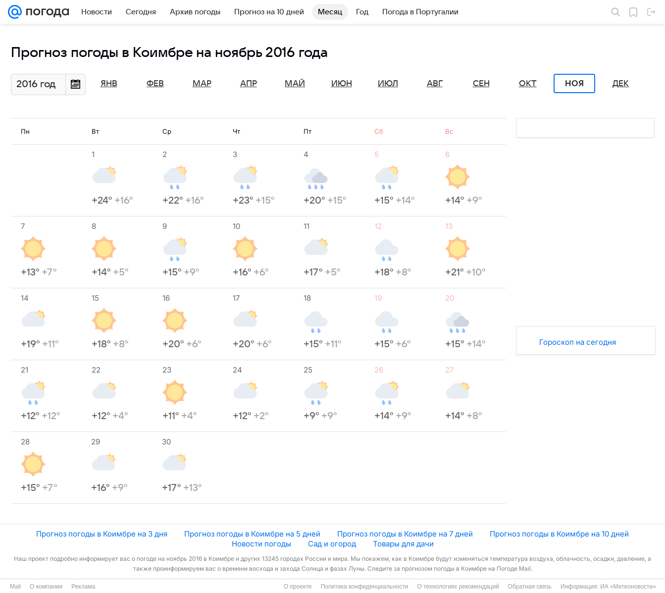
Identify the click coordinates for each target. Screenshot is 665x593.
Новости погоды (261, 543)
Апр (248, 83)
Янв (109, 83)
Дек (621, 83)
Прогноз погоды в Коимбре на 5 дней (252, 534)
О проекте (298, 586)
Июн (341, 83)
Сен (481, 83)
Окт (528, 83)
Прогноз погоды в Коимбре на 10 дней (559, 534)
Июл (388, 83)
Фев (155, 83)
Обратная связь (530, 586)
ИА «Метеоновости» (628, 586)
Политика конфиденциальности (364, 586)
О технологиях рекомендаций (458, 586)
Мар (202, 83)
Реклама (83, 586)
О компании (46, 586)
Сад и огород (332, 543)
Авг (435, 83)
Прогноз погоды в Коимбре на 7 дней (405, 534)
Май (295, 83)
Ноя (574, 83)
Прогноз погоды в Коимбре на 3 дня (101, 534)
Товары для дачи (403, 543)
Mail (15, 586)
